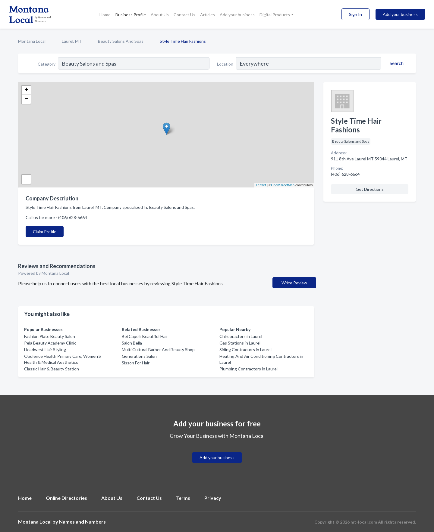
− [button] (26, 99)
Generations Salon (139, 356)
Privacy (212, 498)
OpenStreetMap (282, 185)
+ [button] (26, 90)
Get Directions (370, 189)
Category (46, 63)
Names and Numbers (82, 521)
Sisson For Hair (135, 362)
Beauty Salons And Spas (120, 41)
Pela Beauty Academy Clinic (50, 342)
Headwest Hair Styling (45, 349)
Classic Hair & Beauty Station (51, 368)
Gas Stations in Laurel (239, 342)
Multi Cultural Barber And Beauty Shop (158, 349)
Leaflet (261, 185)
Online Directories (66, 498)
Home (105, 14)
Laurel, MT (72, 41)
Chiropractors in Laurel (240, 336)
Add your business (237, 14)
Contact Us (184, 14)
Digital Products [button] (274, 14)
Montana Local (32, 41)
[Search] (395, 63)
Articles (207, 14)
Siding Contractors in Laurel (245, 349)
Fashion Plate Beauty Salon (49, 336)
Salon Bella (132, 342)
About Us (160, 14)
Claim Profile (44, 231)
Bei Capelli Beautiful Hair (145, 336)
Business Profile (130, 14)
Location (225, 63)
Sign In (355, 14)
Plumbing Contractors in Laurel (248, 368)
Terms (183, 498)
